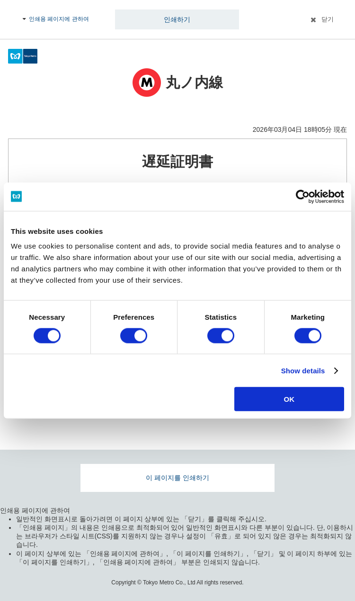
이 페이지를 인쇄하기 (177, 477)
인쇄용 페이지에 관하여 (59, 19)
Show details (303, 370)
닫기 (327, 19)
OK (289, 399)
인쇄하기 (177, 19)
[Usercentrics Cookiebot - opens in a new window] (302, 196)
